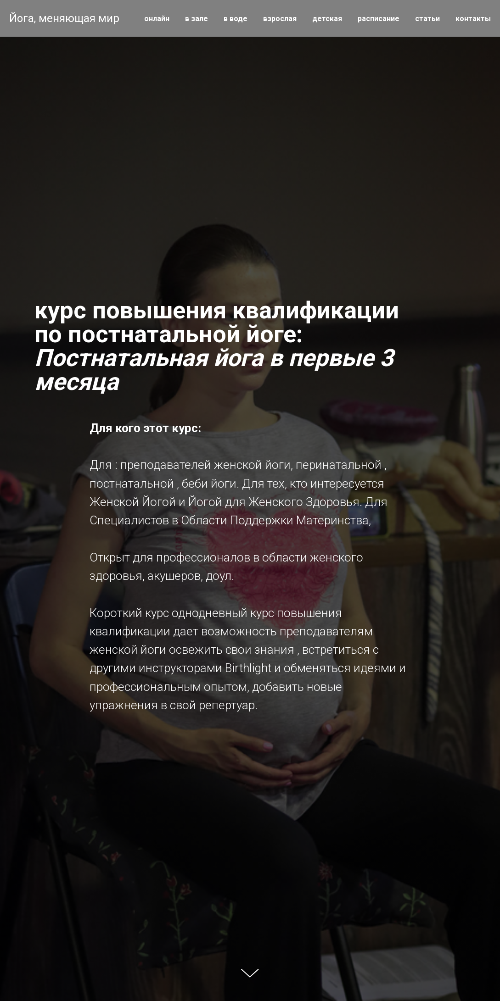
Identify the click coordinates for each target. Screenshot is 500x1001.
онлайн (156, 18)
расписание (378, 18)
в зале (196, 18)
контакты (473, 18)
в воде (235, 18)
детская (327, 18)
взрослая (280, 18)
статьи (427, 18)
